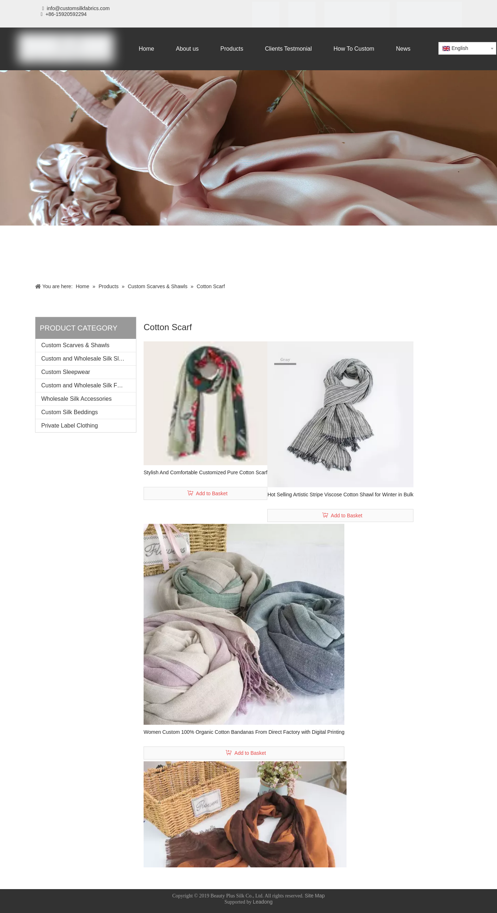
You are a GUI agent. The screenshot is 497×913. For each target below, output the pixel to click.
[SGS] (301, 17)
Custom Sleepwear (65, 372)
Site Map (315, 896)
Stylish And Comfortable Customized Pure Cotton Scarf (205, 472)
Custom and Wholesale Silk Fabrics (87, 385)
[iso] (265, 17)
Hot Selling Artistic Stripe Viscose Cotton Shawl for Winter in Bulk (340, 494)
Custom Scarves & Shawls (75, 345)
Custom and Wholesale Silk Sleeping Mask (88, 358)
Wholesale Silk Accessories (76, 399)
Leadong (263, 902)
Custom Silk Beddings (69, 412)
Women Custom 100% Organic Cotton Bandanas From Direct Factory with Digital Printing (244, 732)
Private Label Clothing (69, 425)
